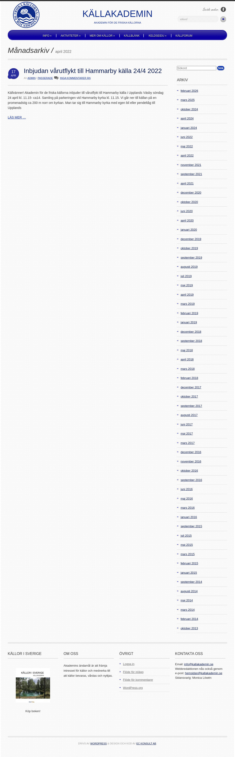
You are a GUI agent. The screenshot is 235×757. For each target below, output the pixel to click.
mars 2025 (188, 100)
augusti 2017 (189, 415)
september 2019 (191, 257)
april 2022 (187, 155)
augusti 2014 (189, 591)
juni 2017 (187, 424)
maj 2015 (187, 544)
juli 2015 (186, 535)
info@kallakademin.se (198, 664)
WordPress (98, 743)
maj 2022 (187, 146)
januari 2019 (189, 322)
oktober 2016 (189, 470)
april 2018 (187, 359)
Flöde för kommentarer (138, 679)
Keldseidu (157, 35)
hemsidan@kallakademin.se (203, 673)
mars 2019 (188, 304)
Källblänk (132, 35)
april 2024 (187, 118)
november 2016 (191, 461)
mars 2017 (188, 443)
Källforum (184, 35)
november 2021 (191, 165)
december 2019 (191, 239)
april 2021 (187, 183)
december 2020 (191, 192)
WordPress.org (133, 687)
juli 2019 (186, 276)
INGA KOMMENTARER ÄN (75, 78)
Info (47, 35)
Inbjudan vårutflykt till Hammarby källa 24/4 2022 (93, 70)
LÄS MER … (17, 117)
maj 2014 (187, 600)
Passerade (45, 78)
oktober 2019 (189, 248)
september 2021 (191, 174)
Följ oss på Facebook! (223, 9)
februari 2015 (189, 563)
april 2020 (187, 220)
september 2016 (191, 480)
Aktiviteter (70, 35)
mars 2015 (188, 554)
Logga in (128, 664)
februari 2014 (189, 619)
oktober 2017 (189, 396)
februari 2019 (189, 313)
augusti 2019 (189, 266)
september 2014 (191, 582)
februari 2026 (189, 90)
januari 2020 (189, 229)
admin (31, 78)
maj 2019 (187, 285)
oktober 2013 (189, 628)
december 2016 (191, 452)
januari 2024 (189, 128)
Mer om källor (102, 35)
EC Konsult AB (146, 743)
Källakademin (118, 14)
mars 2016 (188, 507)
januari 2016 (189, 517)
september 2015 (191, 526)
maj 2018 (187, 350)
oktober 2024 (189, 109)
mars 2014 (188, 609)
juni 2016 (187, 489)
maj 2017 (187, 433)
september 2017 (191, 406)
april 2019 (187, 294)
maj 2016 (187, 498)
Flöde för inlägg (133, 672)
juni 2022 (187, 137)
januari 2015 (189, 572)
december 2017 (191, 387)
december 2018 (191, 331)
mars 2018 (188, 368)
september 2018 (191, 341)
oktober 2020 (189, 202)
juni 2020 (187, 211)
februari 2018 (189, 378)
